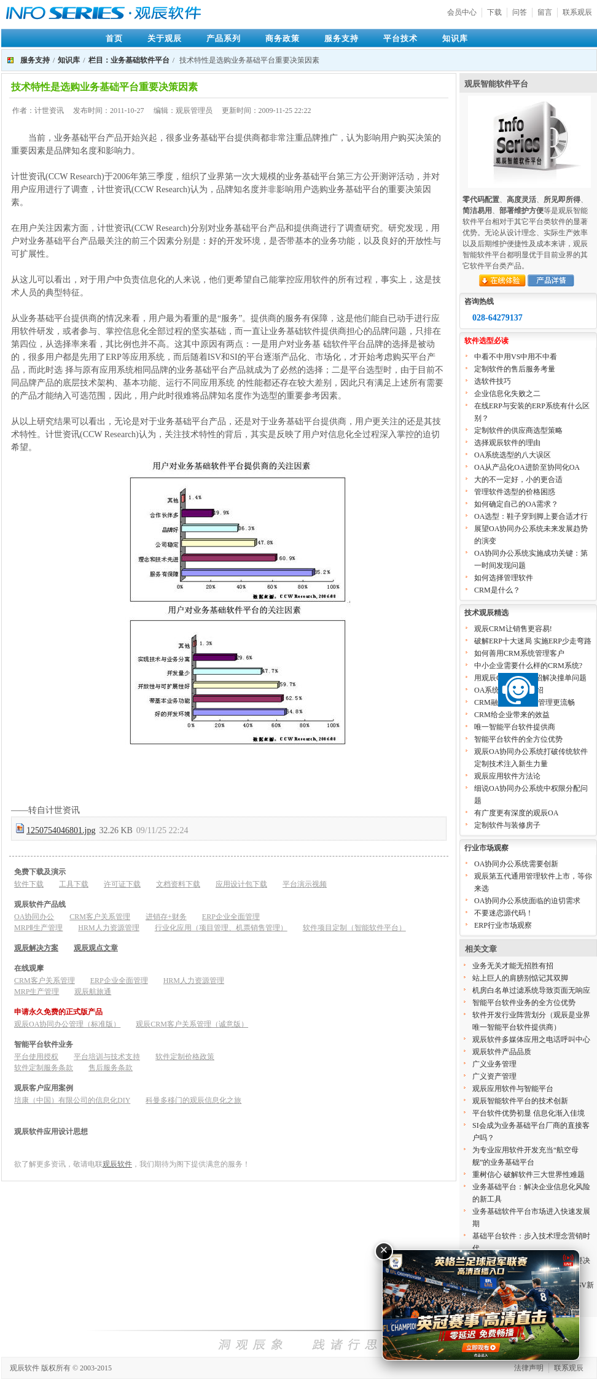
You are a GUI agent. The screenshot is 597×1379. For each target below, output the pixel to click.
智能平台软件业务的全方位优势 (524, 1002)
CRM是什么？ (497, 590)
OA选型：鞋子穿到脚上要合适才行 (531, 516)
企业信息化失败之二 (507, 393)
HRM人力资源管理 (108, 927)
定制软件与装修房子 (507, 825)
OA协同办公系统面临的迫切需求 (527, 900)
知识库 (455, 38)
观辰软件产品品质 (501, 1051)
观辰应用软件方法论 (507, 776)
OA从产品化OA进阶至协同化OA (527, 467)
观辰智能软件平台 (496, 83)
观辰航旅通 (92, 991)
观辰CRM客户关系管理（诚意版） (192, 1024)
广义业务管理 (494, 1064)
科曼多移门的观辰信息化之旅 (193, 1100)
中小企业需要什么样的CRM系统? (528, 665)
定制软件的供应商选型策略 (518, 430)
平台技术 (400, 38)
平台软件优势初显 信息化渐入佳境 (528, 1113)
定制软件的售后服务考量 (514, 369)
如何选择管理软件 (503, 577)
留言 (544, 12)
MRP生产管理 (36, 991)
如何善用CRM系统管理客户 (519, 653)
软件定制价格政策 (184, 1056)
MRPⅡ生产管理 (38, 927)
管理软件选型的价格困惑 (514, 492)
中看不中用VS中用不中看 (515, 356)
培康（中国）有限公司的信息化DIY (72, 1100)
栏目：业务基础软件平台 (129, 60)
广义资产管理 (494, 1076)
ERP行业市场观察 (503, 925)
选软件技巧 (492, 381)
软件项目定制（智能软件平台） (354, 927)
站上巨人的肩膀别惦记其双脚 (520, 978)
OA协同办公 (34, 916)
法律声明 (529, 1368)
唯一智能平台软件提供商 (514, 727)
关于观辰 (164, 38)
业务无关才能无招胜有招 (512, 965)
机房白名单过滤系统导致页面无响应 (531, 990)
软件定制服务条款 (43, 1067)
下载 (494, 12)
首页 (114, 38)
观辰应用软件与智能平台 (512, 1088)
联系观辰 (577, 12)
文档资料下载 (178, 884)
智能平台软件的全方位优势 (518, 739)
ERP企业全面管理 (231, 916)
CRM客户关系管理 (99, 916)
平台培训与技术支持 (107, 1056)
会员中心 (462, 12)
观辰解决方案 (36, 948)
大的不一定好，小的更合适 (518, 479)
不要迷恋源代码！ (503, 913)
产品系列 (223, 38)
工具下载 (73, 884)
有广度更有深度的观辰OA (516, 813)
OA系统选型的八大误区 (512, 455)
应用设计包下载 (241, 884)
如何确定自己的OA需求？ (516, 504)
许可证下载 (122, 884)
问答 (519, 12)
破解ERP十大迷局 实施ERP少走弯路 (532, 641)
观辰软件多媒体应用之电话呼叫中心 (531, 1039)
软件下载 (29, 884)
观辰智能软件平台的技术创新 (520, 1101)
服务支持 (341, 38)
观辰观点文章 (96, 948)
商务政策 (282, 38)
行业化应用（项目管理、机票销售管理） (221, 927)
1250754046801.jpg (60, 830)
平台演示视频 (305, 884)
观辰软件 (117, 1164)
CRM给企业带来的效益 (512, 714)
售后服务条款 (110, 1067)
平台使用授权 (36, 1056)
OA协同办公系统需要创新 (516, 864)
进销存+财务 (166, 916)
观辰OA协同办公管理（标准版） (67, 1024)
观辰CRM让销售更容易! (513, 628)
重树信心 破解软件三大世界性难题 (528, 1174)
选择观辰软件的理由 (507, 442)
